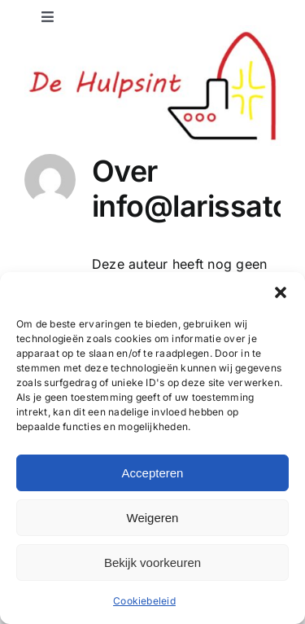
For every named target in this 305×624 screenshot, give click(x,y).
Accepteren (153, 473)
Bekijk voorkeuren (152, 562)
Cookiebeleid (144, 601)
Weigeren (153, 518)
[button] (280, 292)
